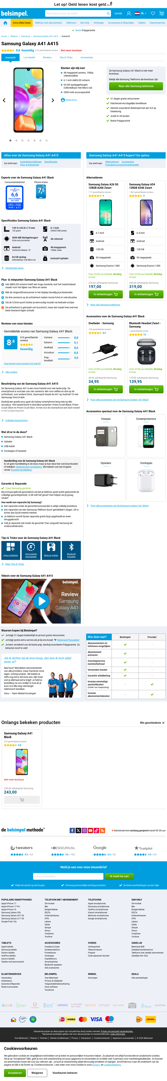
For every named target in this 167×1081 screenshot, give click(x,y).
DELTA (47, 912)
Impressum (86, 1038)
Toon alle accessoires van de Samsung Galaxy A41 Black (117, 399)
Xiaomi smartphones (97, 912)
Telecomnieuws (95, 950)
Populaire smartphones (16, 899)
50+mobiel (49, 903)
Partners (44, 1038)
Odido (47, 924)
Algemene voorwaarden (123, 1038)
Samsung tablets (9, 950)
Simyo (47, 930)
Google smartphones (97, 918)
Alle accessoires (52, 968)
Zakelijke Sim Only (140, 956)
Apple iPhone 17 (8, 903)
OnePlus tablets (8, 956)
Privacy (74, 1038)
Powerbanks (50, 953)
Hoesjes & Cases (52, 947)
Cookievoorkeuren (102, 1038)
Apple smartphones (97, 903)
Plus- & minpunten (29, 164)
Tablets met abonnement (12, 962)
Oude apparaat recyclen (98, 956)
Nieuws (33, 1038)
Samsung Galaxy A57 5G (12, 915)
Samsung (25, 36)
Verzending (6, 978)
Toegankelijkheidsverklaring (57, 984)
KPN (47, 918)
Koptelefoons (51, 959)
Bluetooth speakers (53, 965)
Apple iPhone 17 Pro (10, 906)
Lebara (48, 921)
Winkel (92, 974)
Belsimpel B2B (138, 947)
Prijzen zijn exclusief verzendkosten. (117, 1031)
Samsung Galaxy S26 (11, 912)
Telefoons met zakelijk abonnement (147, 953)
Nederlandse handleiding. (29, 466)
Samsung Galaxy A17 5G (12, 918)
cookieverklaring (112, 1064)
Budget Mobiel (51, 909)
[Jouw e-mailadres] (68, 876)
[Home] (5, 23)
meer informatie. (117, 1034)
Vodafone (49, 933)
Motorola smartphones (98, 915)
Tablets (142, 22)
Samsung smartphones (98, 906)
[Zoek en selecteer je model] (78, 13)
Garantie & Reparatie (10, 984)
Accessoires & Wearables (121, 22)
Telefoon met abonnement (48, 22)
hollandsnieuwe (52, 915)
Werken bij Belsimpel (59, 1038)
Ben (46, 906)
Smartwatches (51, 962)
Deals (135, 974)
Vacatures (49, 990)
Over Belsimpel (51, 978)
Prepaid (91, 953)
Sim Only (84, 22)
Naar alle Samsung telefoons (103, 304)
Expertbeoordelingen (31, 161)
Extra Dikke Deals (22, 22)
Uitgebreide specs (12, 268)
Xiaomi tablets (8, 953)
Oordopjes (49, 956)
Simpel (48, 927)
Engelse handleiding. (21, 470)
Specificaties (50, 161)
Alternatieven (112, 161)
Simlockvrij (69, 100)
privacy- (96, 1064)
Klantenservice (157, 22)
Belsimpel (51, 974)
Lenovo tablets (8, 959)
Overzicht (66, 36)
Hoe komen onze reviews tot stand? (22, 363)
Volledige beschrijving (14, 420)
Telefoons (71, 22)
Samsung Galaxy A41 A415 (45, 36)
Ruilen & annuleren (9, 987)
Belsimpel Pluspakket (68, 640)
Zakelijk (137, 943)
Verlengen (99, 22)
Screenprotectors (52, 950)
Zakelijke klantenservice (142, 950)
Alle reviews (9, 372)
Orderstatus (6, 981)
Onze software (51, 987)
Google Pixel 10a (9, 921)
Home (4, 36)
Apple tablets (7, 947)
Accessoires (128, 161)
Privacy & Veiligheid (53, 981)
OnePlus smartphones (98, 909)
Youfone (48, 936)
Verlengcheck (94, 947)
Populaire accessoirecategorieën (122, 164)
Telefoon (14, 36)
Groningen (92, 978)
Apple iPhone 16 (8, 909)
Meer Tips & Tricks (12, 564)
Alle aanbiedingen (140, 978)
